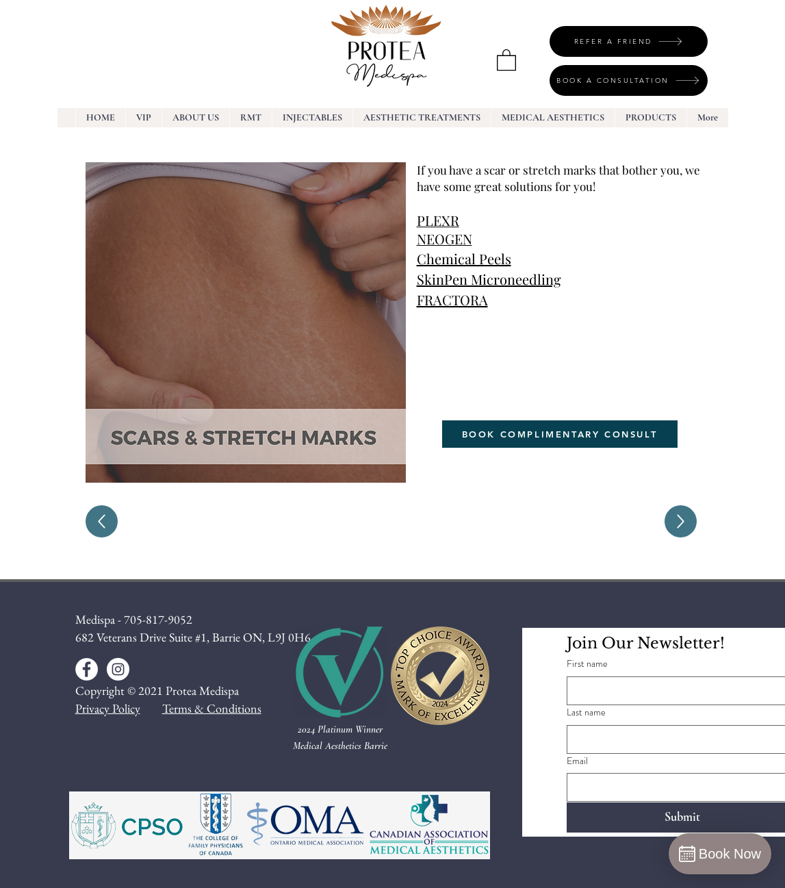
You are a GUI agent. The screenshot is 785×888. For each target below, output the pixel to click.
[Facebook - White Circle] (86, 669)
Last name (586, 712)
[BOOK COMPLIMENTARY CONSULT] (560, 434)
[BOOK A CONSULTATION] (629, 80)
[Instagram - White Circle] (118, 669)
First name (587, 663)
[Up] (102, 521)
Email (577, 761)
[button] (506, 59)
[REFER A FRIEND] (629, 41)
